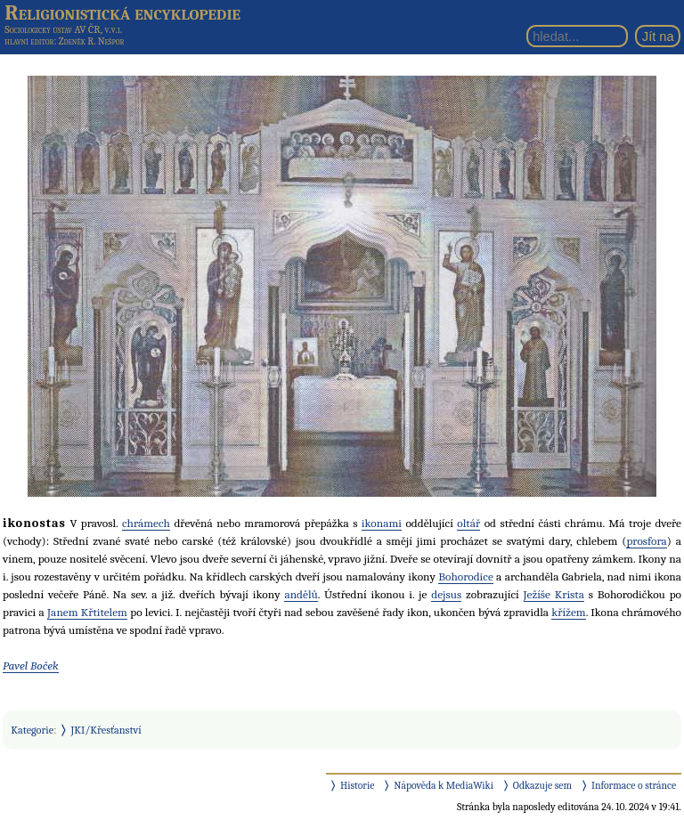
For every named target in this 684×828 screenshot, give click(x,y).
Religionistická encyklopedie (122, 12)
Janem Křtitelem (87, 612)
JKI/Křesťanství (106, 730)
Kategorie (32, 730)
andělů (300, 594)
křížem (568, 612)
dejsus (446, 594)
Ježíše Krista (554, 594)
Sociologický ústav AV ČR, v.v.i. (63, 29)
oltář (468, 523)
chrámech (146, 523)
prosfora (646, 541)
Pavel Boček (31, 665)
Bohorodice (465, 576)
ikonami (382, 523)
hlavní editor (28, 41)
